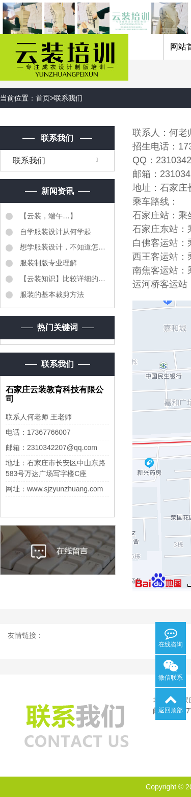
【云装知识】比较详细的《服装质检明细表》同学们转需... (63, 279)
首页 (43, 98)
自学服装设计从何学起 (54, 232)
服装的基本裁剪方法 (51, 294)
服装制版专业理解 (47, 263)
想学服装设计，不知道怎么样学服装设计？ (63, 247)
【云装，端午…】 (47, 216)
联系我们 (68, 98)
